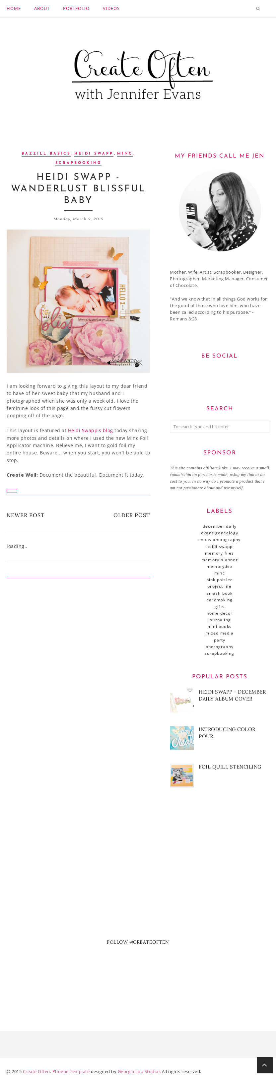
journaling (219, 620)
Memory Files (219, 553)
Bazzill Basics (46, 154)
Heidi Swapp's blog (90, 430)
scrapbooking (78, 163)
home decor (220, 613)
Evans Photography (219, 539)
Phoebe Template (71, 1071)
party (220, 640)
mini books (220, 626)
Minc (125, 154)
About (42, 8)
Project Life (219, 586)
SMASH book (220, 593)
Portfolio (76, 8)
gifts (220, 606)
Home (14, 8)
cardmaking (220, 600)
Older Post (131, 515)
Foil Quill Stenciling (230, 767)
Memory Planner (219, 560)
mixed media (219, 633)
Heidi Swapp (93, 154)
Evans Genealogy (219, 533)
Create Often (36, 1071)
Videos (111, 8)
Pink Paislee (219, 579)
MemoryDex (220, 566)
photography (220, 646)
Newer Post (25, 515)
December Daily (220, 526)
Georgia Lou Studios (139, 1071)
